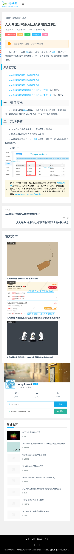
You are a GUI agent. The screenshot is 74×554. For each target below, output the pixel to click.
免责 (33, 539)
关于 (27, 539)
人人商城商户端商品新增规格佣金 (35, 511)
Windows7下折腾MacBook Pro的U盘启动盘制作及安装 (43, 444)
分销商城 (36, 35)
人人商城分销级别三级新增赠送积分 (25, 85)
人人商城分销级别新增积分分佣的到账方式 (28, 90)
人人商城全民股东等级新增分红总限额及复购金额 (41, 489)
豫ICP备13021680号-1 (59, 550)
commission (10, 35)
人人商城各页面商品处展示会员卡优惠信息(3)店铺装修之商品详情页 (33, 318)
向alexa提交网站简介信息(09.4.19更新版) (38, 477)
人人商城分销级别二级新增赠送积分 (25, 80)
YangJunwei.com (24, 550)
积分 (45, 35)
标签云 (40, 539)
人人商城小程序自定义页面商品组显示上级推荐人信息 (42, 222)
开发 (46, 539)
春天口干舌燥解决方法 (31, 432)
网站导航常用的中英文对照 (33, 500)
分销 (27, 35)
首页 (7, 18)
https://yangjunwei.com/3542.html (29, 194)
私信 (28, 387)
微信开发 (16, 18)
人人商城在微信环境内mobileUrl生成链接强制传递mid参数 (30, 357)
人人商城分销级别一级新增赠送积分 (25, 75)
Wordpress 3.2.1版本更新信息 (34, 455)
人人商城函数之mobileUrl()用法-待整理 (22, 279)
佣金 (20, 35)
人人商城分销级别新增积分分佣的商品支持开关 (30, 95)
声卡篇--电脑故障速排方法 (32, 466)
